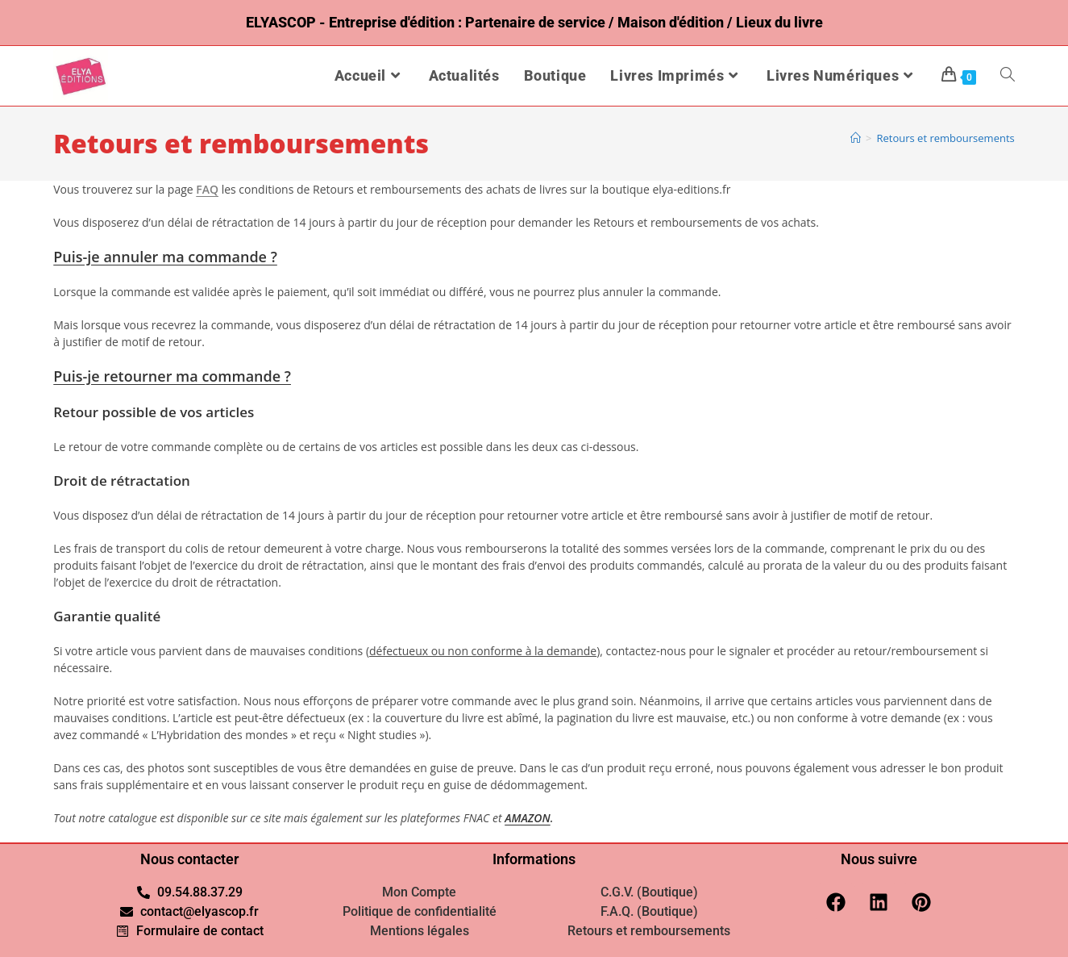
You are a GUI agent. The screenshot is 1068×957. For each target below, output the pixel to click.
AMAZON (528, 817)
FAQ (207, 189)
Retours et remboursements (945, 138)
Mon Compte (419, 892)
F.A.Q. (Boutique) (649, 911)
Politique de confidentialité (420, 911)
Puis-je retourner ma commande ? (172, 376)
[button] (534, 257)
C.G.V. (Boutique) (649, 892)
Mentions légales (419, 930)
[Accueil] (855, 138)
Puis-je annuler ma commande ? (165, 256)
